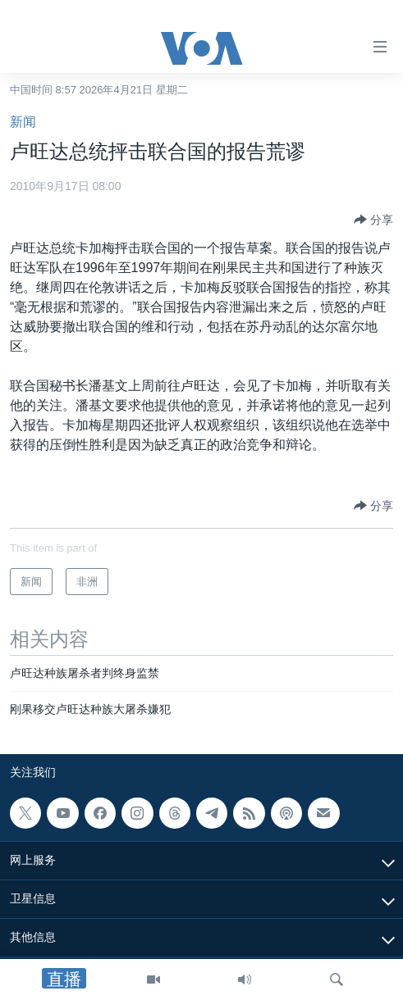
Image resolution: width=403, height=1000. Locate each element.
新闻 (23, 122)
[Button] (373, 220)
